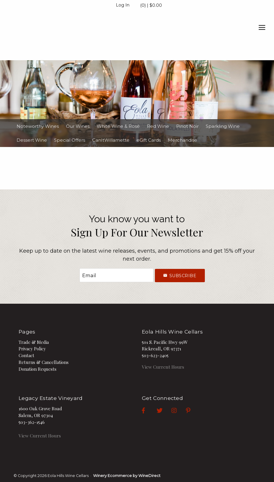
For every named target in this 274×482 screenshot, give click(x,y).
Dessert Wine (32, 140)
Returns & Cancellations (44, 362)
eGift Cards (149, 140)
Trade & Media (34, 342)
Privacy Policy (32, 349)
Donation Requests (37, 369)
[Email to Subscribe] (116, 275)
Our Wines (78, 126)
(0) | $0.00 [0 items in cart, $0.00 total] (151, 5)
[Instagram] (180, 410)
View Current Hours (163, 367)
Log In (122, 5)
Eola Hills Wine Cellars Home (50, 36)
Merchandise (182, 140)
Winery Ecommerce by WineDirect (126, 475)
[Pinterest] (194, 410)
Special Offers (69, 140)
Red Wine (158, 126)
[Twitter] (165, 410)
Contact (26, 355)
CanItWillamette (110, 140)
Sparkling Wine (223, 126)
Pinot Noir (187, 126)
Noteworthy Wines (38, 126)
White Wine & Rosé (118, 126)
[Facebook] (149, 410)
